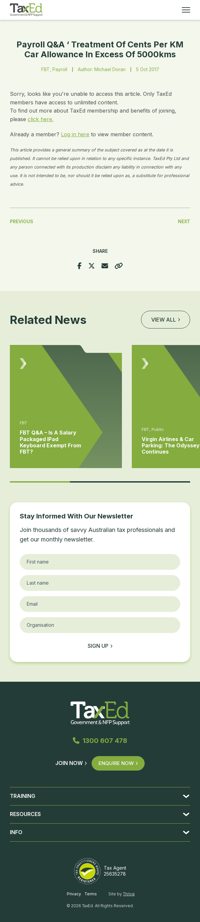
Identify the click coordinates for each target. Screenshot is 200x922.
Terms (90, 893)
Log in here (75, 134)
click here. (40, 119)
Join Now (71, 763)
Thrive (129, 893)
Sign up (100, 646)
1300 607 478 (100, 741)
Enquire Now (118, 763)
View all (165, 319)
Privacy (74, 893)
